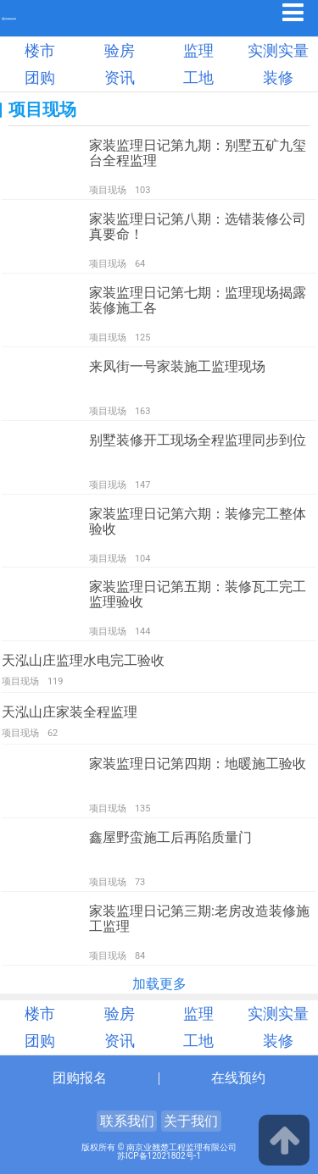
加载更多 (159, 984)
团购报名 (80, 1078)
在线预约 (238, 1078)
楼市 (40, 50)
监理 (198, 50)
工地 (198, 77)
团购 (40, 77)
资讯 (119, 77)
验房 (119, 50)
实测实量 (278, 50)
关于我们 (191, 1121)
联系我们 (127, 1121)
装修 (278, 77)
